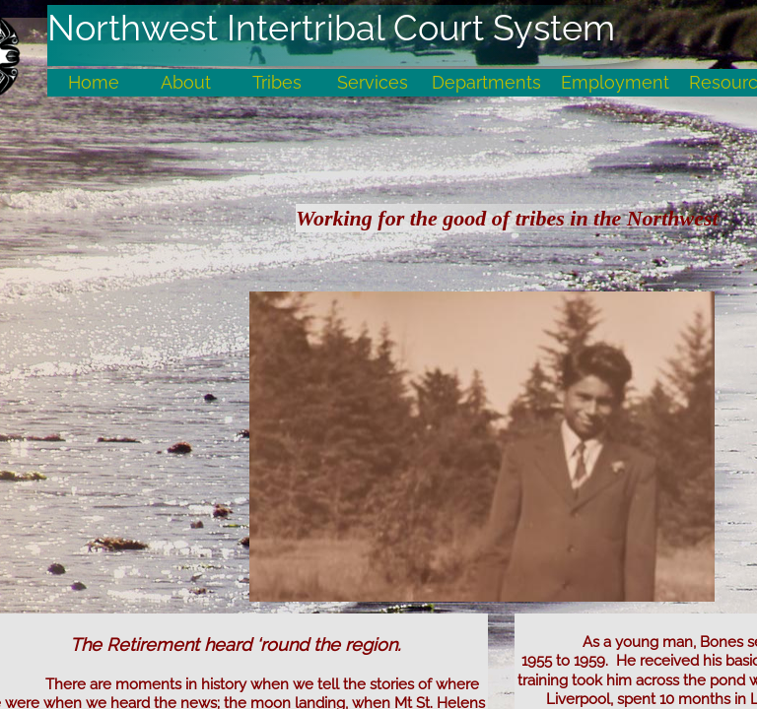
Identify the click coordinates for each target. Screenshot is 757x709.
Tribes (277, 82)
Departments (486, 82)
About (186, 82)
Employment (615, 82)
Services (372, 82)
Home (93, 82)
